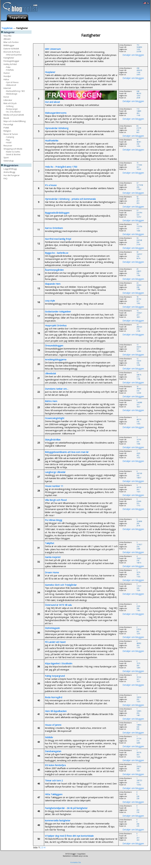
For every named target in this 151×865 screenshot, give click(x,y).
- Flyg (7, 139)
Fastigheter (9, 57)
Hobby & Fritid (10, 64)
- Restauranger (11, 109)
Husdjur (7, 76)
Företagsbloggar (11, 61)
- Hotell (8, 142)
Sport (6, 157)
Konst (6, 96)
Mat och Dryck (10, 103)
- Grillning (9, 106)
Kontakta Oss (75, 862)
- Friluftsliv (9, 70)
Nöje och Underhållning (15, 121)
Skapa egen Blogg (140, 23)
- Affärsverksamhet (13, 54)
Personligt (8, 124)
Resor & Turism (11, 134)
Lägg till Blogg (83, 23)
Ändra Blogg (100, 23)
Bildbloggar (9, 45)
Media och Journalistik (14, 114)
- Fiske (7, 67)
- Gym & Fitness (11, 82)
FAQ (5, 178)
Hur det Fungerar (119, 23)
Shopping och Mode (13, 148)
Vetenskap (9, 160)
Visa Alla (7, 35)
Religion (7, 130)
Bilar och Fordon (11, 42)
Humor (7, 73)
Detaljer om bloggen (133, 54)
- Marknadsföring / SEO (15, 91)
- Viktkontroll (10, 85)
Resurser (8, 145)
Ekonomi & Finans (12, 51)
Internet (7, 88)
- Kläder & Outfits (12, 151)
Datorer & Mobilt (11, 48)
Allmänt (7, 39)
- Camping (9, 137)
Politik (6, 127)
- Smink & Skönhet (12, 154)
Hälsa (6, 79)
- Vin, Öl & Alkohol (13, 111)
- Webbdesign (11, 94)
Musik (6, 118)
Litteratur (8, 100)
